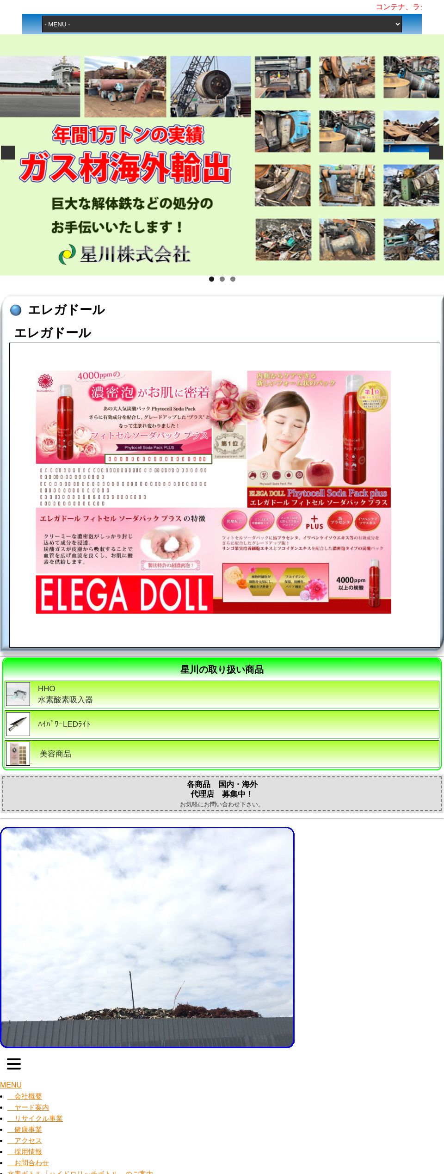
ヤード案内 (28, 1107)
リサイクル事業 (35, 1118)
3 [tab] (232, 279)
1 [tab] (211, 279)
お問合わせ (28, 1163)
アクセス (24, 1140)
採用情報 (24, 1152)
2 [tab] (222, 279)
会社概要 (24, 1096)
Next (436, 153)
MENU (11, 1085)
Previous (8, 153)
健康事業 (24, 1129)
